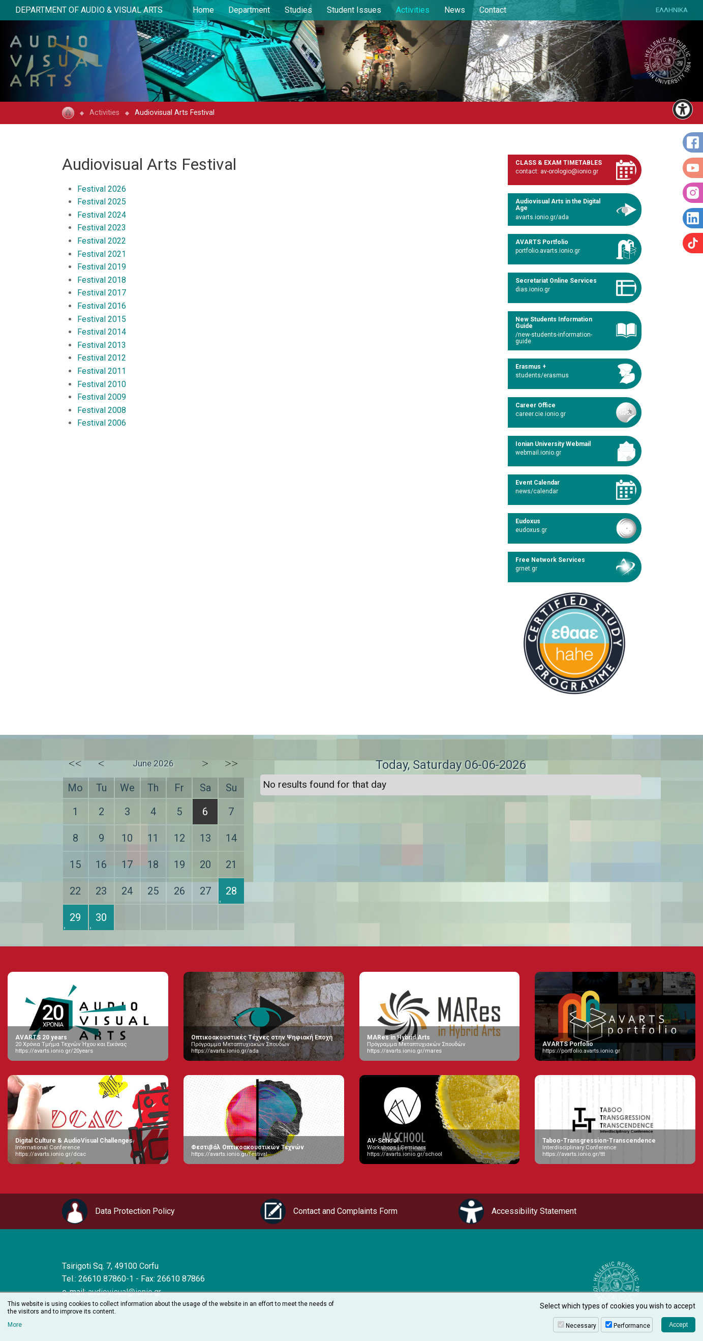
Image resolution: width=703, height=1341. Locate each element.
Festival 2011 (101, 371)
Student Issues (354, 10)
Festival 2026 (101, 189)
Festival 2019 (101, 267)
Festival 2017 (101, 292)
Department (249, 10)
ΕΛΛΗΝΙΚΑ (672, 10)
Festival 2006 (101, 423)
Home (203, 10)
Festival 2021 (101, 254)
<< (75, 763)
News (454, 10)
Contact (492, 10)
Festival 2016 (101, 306)
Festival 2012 (101, 358)
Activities (413, 10)
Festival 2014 (101, 332)
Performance (632, 1325)
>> (231, 763)
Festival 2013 (101, 345)
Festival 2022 (101, 241)
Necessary (581, 1325)
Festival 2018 (101, 280)
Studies (298, 10)
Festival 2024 (101, 215)
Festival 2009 (101, 397)
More (15, 1324)
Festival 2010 (101, 384)
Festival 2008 (101, 410)
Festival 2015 (101, 319)
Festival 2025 (101, 201)
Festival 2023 (101, 227)
